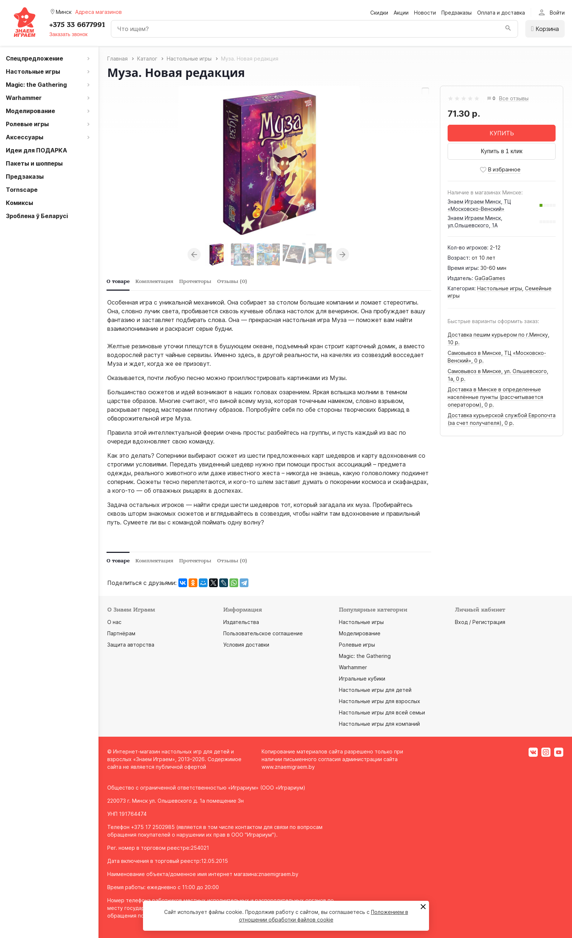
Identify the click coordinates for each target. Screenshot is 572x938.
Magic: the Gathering (365, 656)
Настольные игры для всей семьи (382, 712)
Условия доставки (246, 645)
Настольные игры (499, 288)
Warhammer (353, 667)
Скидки (379, 12)
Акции (401, 12)
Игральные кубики (362, 678)
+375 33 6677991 (77, 25)
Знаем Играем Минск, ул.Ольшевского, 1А (475, 221)
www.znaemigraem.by (288, 767)
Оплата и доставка (501, 12)
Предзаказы (456, 12)
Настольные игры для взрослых (379, 701)
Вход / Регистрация (480, 622)
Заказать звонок (68, 34)
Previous (194, 254)
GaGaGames (490, 278)
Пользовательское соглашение (263, 633)
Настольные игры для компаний (379, 724)
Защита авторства (130, 645)
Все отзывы (514, 98)
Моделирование (359, 633)
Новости (425, 12)
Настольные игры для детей (375, 690)
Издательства (241, 622)
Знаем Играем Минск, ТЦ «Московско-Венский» (479, 205)
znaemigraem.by (278, 874)
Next (342, 254)
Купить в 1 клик (501, 151)
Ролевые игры (357, 645)
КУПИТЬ (502, 133)
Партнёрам (121, 633)
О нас (114, 622)
